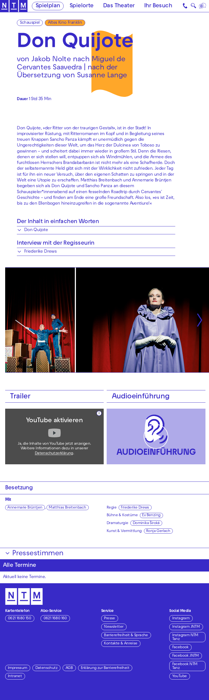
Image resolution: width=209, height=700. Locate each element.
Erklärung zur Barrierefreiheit (105, 668)
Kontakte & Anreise (120, 643)
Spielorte (82, 6)
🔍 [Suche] (193, 6)
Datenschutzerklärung (54, 453)
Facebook (180, 647)
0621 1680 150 (19, 618)
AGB (69, 668)
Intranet (15, 676)
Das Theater (118, 6)
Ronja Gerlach (158, 531)
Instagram (181, 618)
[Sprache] (203, 6)
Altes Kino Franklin (65, 23)
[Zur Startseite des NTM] (13, 6)
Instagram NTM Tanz (185, 637)
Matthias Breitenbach (67, 508)
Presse (109, 618)
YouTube (179, 676)
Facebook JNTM (185, 656)
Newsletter (113, 627)
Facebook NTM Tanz (185, 666)
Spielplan (48, 6)
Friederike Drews (135, 508)
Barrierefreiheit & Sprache (126, 635)
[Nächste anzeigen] (199, 320)
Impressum (17, 668)
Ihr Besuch (158, 6)
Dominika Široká (146, 523)
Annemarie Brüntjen (24, 508)
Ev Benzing (151, 515)
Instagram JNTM (186, 627)
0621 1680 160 (55, 618)
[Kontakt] (185, 6)
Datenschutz (46, 668)
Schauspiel (30, 23)
